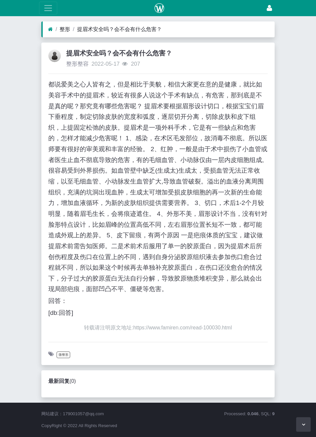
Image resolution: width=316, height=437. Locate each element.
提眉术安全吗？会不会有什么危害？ (119, 29)
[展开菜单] (48, 8)
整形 (65, 29)
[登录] (269, 8)
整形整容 (77, 64)
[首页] (50, 29)
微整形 (63, 354)
